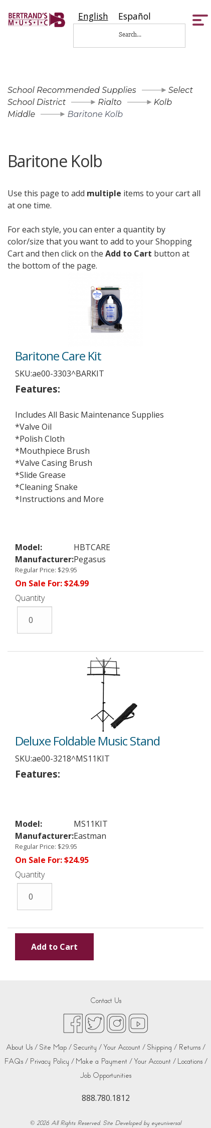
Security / (87, 1047)
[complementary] (188, 1105)
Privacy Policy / (52, 1061)
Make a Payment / (104, 1061)
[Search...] (137, 34)
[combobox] (93, 16)
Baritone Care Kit (58, 355)
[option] (134, 16)
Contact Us (105, 1000)
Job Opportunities (105, 1075)
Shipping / (162, 1047)
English (93, 16)
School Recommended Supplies (72, 90)
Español (134, 16)
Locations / (192, 1061)
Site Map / (55, 1047)
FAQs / (16, 1061)
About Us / (22, 1047)
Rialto (109, 102)
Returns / (191, 1047)
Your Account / (124, 1047)
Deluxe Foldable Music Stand (87, 740)
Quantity (30, 597)
